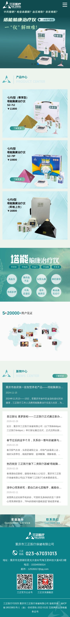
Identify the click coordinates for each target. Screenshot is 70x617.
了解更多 (17, 128)
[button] (32, 64)
